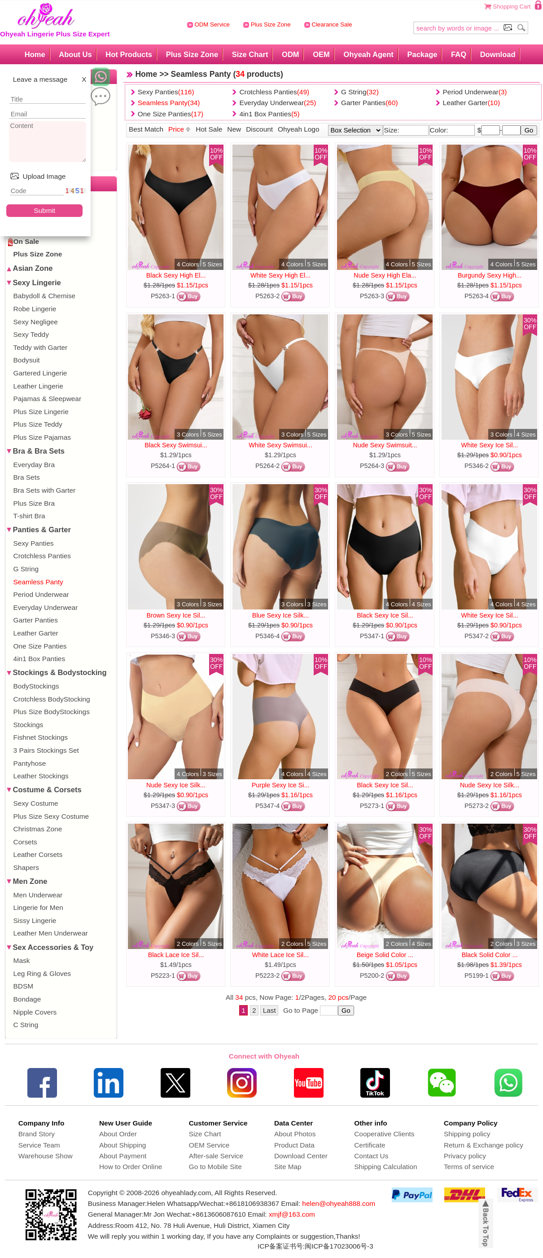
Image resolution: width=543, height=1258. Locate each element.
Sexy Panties (33, 543)
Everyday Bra (34, 464)
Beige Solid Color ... (385, 954)
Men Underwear (38, 895)
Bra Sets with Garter (44, 490)
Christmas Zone (37, 829)
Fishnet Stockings (40, 737)
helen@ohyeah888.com (338, 1203)
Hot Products (128, 54)
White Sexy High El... (280, 275)
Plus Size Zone (267, 24)
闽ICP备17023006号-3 (339, 1246)
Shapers (26, 867)
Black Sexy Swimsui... (176, 445)
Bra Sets (26, 477)
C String (26, 1024)
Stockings (28, 724)
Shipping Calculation (385, 1166)
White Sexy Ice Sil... (489, 445)
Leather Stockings (41, 776)
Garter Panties (35, 620)
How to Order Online (130, 1166)
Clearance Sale (328, 24)
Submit (44, 210)
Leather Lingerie (38, 386)
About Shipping (122, 1145)
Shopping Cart (511, 6)
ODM (290, 54)
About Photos (294, 1134)
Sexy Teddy (31, 334)
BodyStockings (36, 686)
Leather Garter (35, 633)
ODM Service (208, 24)
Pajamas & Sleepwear (47, 398)
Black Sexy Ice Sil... (385, 615)
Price (179, 129)
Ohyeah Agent (369, 54)
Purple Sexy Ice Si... (281, 785)
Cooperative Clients (384, 1134)
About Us (75, 54)
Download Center (301, 1156)
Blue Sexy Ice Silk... (280, 615)
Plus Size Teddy (37, 424)
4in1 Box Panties (39, 658)
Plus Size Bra (34, 503)
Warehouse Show (45, 1156)
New (234, 129)
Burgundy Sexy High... (489, 275)
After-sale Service (216, 1156)
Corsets (25, 842)
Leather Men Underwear (50, 933)
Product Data (294, 1145)
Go (529, 130)
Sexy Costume (35, 803)
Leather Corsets (38, 854)
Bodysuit (26, 360)
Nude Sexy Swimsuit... (385, 445)
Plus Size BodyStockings (51, 711)
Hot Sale (209, 129)
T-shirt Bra (29, 516)
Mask (21, 960)
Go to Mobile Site (215, 1166)
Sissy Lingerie (35, 920)
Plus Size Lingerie (41, 411)
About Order (118, 1134)
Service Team (39, 1145)
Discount (259, 129)
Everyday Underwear (45, 607)
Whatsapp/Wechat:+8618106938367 (223, 1203)
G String (26, 569)
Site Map (288, 1166)
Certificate (369, 1145)
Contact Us (371, 1156)
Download (498, 54)
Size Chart (250, 54)
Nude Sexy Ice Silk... (176, 785)
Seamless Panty (38, 582)
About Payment (122, 1156)
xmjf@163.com (292, 1214)
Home (35, 54)
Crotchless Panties (42, 556)
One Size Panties (40, 646)
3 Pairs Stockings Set (46, 750)
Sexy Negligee (35, 322)
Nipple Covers (35, 1012)
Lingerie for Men (38, 907)
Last (269, 1010)
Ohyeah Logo (298, 129)
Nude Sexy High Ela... (385, 275)
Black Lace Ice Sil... (176, 954)
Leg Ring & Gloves (42, 973)
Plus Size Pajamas (42, 437)
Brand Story (36, 1134)
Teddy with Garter (40, 347)
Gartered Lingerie (40, 373)
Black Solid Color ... (490, 954)
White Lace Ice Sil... (280, 954)
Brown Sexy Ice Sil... (175, 615)
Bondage (27, 999)
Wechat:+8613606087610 (205, 1214)
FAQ (458, 54)
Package (422, 54)
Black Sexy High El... (176, 275)
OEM (321, 54)
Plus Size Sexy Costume (51, 816)
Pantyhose (29, 763)
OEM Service (209, 1145)
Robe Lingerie (35, 309)
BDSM (23, 986)
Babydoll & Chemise (44, 296)
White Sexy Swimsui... (280, 445)
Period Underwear (41, 594)
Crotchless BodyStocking (51, 699)
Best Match (146, 129)
